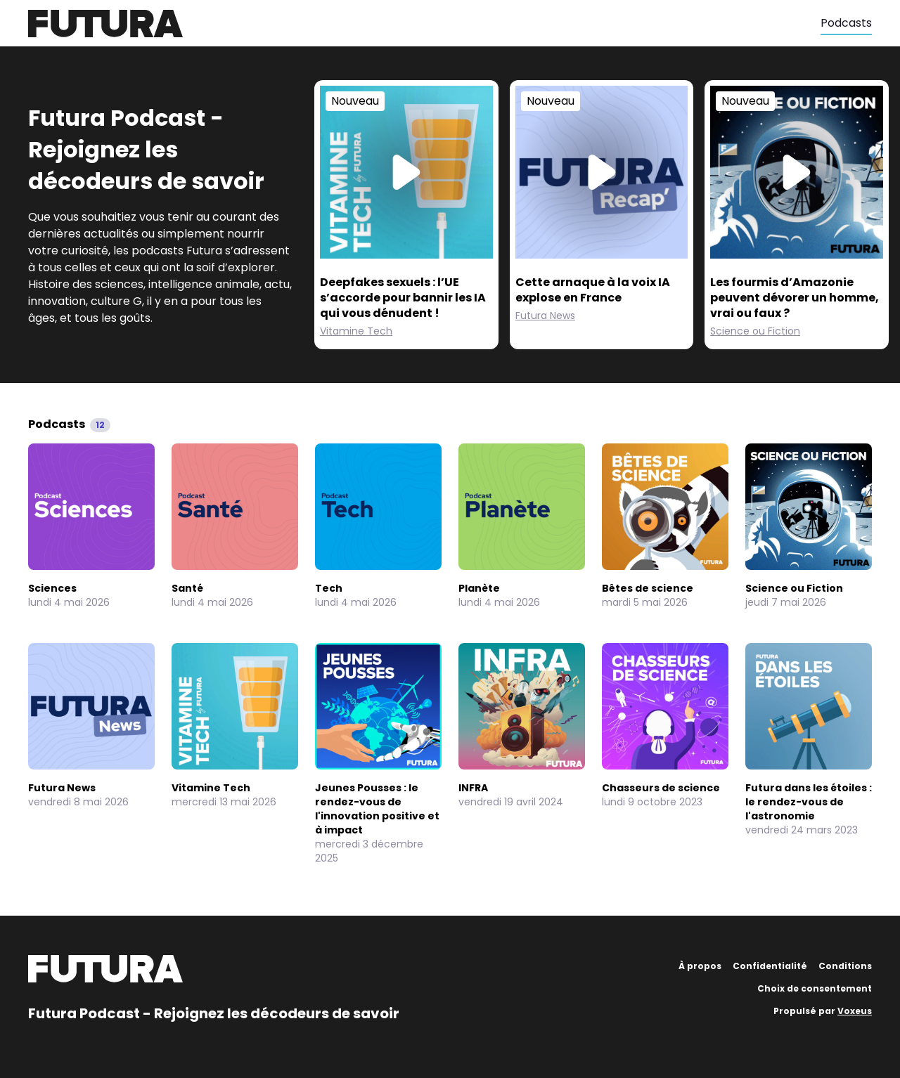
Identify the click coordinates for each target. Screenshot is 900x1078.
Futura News (545, 316)
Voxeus (854, 1011)
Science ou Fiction (755, 331)
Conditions (845, 966)
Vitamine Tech (356, 331)
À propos (700, 966)
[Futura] (424, 23)
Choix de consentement (814, 988)
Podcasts (846, 23)
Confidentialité (770, 966)
